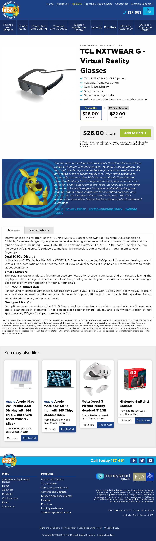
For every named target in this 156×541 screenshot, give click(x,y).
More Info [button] (12, 438)
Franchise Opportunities (98, 4)
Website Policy (111, 528)
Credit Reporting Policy (105, 209)
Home (50, 4)
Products (76, 4)
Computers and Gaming (39, 27)
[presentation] (21, 379)
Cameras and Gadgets (58, 27)
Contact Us (121, 4)
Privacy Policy (75, 209)
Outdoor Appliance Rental (145, 27)
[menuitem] (50, 4)
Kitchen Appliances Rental (79, 27)
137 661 (132, 12)
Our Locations (10, 498)
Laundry (96, 27)
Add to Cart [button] (29, 438)
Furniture (110, 27)
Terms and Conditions (49, 528)
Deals (5, 502)
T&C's (58, 209)
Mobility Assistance (126, 27)
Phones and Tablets (8, 27)
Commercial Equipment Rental (15, 480)
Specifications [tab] (39, 230)
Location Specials (141, 4)
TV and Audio (22, 27)
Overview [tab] (13, 230)
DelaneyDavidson (105, 535)
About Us (62, 4)
